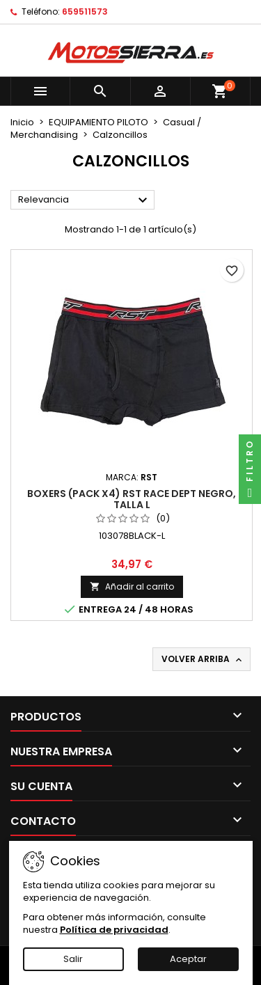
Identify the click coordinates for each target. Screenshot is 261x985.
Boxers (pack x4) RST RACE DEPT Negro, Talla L (131, 499)
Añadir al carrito (132, 586)
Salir (73, 959)
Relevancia (84, 200)
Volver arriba (202, 659)
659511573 (85, 11)
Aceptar (188, 959)
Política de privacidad (114, 929)
